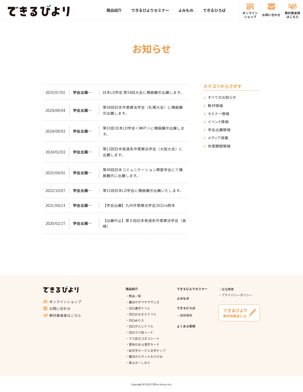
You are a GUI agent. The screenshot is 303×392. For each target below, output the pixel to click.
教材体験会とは (239, 312)
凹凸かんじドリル (141, 326)
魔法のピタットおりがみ (146, 356)
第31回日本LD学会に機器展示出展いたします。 (143, 190)
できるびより (39, 11)
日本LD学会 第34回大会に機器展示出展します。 (143, 92)
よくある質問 (186, 326)
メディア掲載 (218, 137)
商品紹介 (114, 10)
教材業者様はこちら (292, 15)
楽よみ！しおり (139, 362)
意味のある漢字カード (144, 344)
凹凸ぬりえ (136, 320)
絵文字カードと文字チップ (147, 350)
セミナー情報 (218, 113)
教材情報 (215, 105)
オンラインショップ (250, 15)
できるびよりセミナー (150, 10)
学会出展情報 (219, 129)
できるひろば (214, 10)
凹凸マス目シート (141, 332)
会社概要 (228, 289)
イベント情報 (218, 121)
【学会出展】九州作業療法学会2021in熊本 (139, 205)
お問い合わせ (271, 15)
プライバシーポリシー (237, 295)
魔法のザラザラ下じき (144, 302)
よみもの (185, 10)
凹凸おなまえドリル (142, 314)
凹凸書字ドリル (139, 308)
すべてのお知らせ (222, 97)
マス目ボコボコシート (144, 338)
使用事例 (186, 315)
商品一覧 (135, 296)
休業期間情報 (219, 146)
